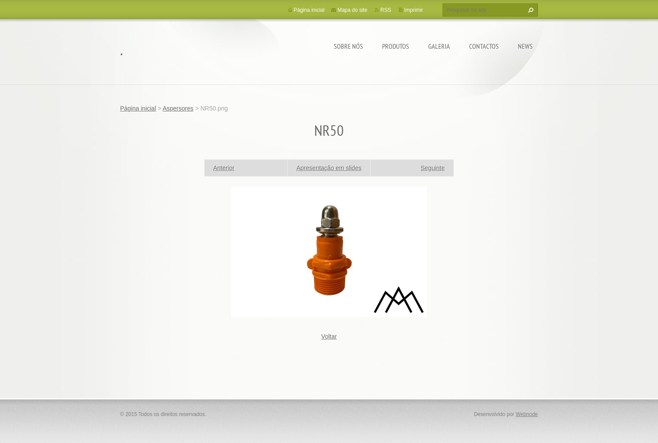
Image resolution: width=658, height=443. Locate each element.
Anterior (224, 167)
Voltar (329, 336)
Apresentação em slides (328, 167)
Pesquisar (529, 10)
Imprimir (413, 10)
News (525, 46)
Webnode (527, 414)
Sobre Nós (348, 46)
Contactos (484, 46)
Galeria (439, 46)
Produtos (395, 46)
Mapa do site (352, 10)
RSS (385, 10)
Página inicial (309, 10)
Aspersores (178, 108)
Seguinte (433, 167)
